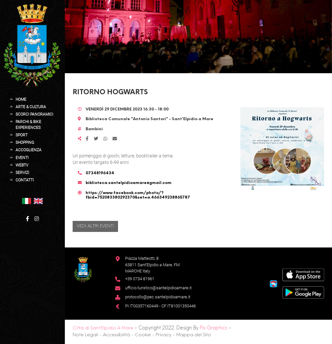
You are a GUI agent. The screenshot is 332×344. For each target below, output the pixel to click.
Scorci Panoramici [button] (34, 114)
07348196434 (100, 173)
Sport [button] (22, 135)
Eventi (22, 157)
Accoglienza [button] (29, 150)
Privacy (164, 335)
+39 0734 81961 (139, 278)
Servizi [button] (22, 172)
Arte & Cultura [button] (31, 107)
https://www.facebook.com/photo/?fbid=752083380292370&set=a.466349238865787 (138, 195)
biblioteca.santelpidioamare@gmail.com (129, 183)
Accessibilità (116, 335)
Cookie (143, 335)
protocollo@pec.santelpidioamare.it (157, 296)
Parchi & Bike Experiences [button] (28, 125)
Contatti (25, 180)
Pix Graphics (213, 328)
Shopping (25, 142)
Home (21, 99)
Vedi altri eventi (95, 226)
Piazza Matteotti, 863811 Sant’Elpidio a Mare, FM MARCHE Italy (152, 264)
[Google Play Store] (303, 292)
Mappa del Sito (193, 335)
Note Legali (85, 335)
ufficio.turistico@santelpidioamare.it (158, 287)
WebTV (22, 165)
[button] (26, 201)
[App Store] (303, 274)
